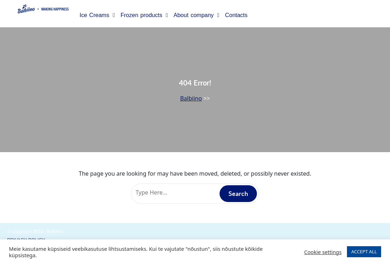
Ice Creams (97, 15)
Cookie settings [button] (323, 252)
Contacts (236, 15)
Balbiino (191, 98)
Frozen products (144, 15)
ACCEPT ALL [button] (364, 251)
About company (197, 15)
